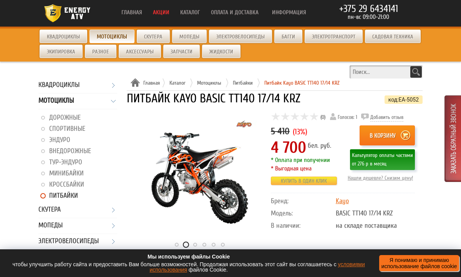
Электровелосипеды (240, 36)
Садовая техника (392, 36)
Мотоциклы (56, 101)
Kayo (342, 201)
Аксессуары (140, 51)
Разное (100, 51)
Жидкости (221, 51)
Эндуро (59, 140)
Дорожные (65, 117)
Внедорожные (70, 151)
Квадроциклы (63, 36)
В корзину (382, 135)
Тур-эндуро (65, 162)
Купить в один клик (304, 181)
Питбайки (63, 196)
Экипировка (61, 51)
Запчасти (181, 51)
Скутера (153, 36)
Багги (288, 36)
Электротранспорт (333, 36)
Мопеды (189, 36)
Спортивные (67, 129)
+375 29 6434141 (368, 9)
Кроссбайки (66, 184)
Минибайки (66, 173)
